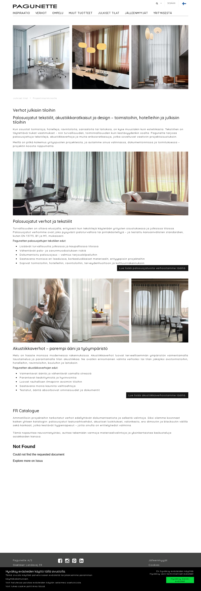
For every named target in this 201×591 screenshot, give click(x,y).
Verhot (41, 13)
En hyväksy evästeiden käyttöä (175, 571)
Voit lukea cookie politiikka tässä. (26, 586)
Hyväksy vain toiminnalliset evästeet (172, 574)
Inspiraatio (21, 13)
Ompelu (57, 13)
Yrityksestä (162, 13)
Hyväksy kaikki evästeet (180, 580)
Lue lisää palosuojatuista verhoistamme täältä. (152, 268)
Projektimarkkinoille (45, 98)
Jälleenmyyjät (136, 13)
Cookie (153, 564)
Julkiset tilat (108, 13)
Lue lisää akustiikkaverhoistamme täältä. (157, 395)
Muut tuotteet (81, 13)
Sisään (171, 3)
